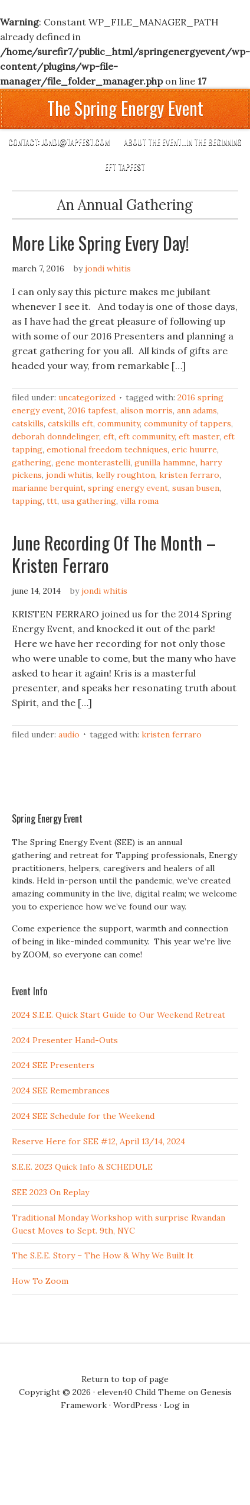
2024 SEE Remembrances (61, 1090)
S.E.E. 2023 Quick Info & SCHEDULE (82, 1166)
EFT (108, 436)
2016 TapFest (92, 410)
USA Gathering (88, 501)
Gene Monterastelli (92, 462)
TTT (52, 501)
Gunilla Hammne (165, 462)
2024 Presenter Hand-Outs (65, 1040)
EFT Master (199, 436)
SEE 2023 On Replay (50, 1192)
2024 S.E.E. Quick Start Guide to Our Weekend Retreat (118, 1014)
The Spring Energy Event (125, 108)
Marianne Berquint (48, 488)
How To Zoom (40, 1281)
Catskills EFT (70, 423)
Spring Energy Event (128, 488)
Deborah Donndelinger (55, 436)
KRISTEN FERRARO (189, 475)
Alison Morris (146, 410)
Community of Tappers (187, 423)
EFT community (147, 436)
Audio (69, 734)
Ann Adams (197, 410)
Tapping (27, 501)
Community (118, 423)
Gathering (31, 462)
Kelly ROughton (125, 475)
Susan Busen (195, 488)
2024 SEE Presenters (53, 1065)
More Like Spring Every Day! (100, 242)
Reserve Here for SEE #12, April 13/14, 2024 (98, 1141)
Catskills (28, 423)
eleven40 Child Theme (141, 1392)
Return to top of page (125, 1379)
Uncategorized (87, 397)
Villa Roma (139, 501)
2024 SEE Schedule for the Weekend (83, 1116)
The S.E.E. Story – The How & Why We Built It (102, 1255)
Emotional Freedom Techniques (107, 449)
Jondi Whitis (108, 268)
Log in (176, 1405)
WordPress (135, 1405)
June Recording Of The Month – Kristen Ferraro (114, 553)
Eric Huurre (194, 449)
